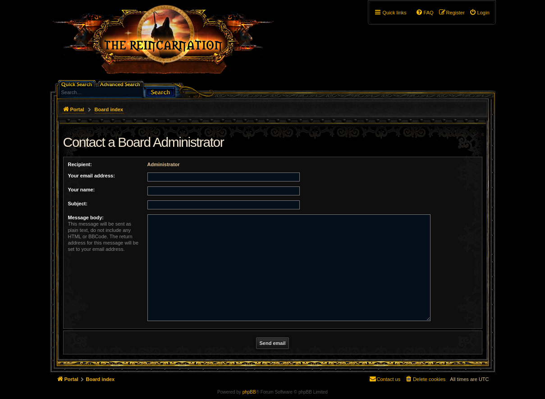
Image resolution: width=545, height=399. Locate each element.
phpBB (249, 392)
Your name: (81, 189)
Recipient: (80, 164)
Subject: (77, 203)
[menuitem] (479, 12)
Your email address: (91, 175)
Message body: (86, 217)
